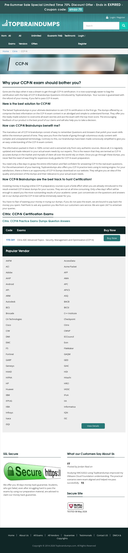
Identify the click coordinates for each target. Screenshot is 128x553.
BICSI (66, 307)
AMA (66, 278)
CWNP (67, 331)
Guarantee (52, 36)
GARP (8, 360)
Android (10, 284)
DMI (8, 337)
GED (66, 360)
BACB (66, 302)
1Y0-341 (10, 239)
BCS (8, 307)
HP (7, 383)
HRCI (66, 383)
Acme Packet (70, 267)
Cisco (8, 325)
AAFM (9, 261)
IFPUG (9, 401)
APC (66, 284)
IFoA (66, 395)
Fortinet (10, 354)
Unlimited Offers (36, 40)
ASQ (66, 296)
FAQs (60, 36)
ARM (8, 296)
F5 (7, 348)
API (7, 290)
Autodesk (10, 302)
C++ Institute (70, 313)
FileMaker (69, 348)
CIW (8, 331)
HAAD (9, 372)
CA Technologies (14, 319)
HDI (66, 372)
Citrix (15, 51)
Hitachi (67, 378)
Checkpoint (69, 319)
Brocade (10, 313)
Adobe (9, 272)
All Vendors (23, 40)
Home (4, 36)
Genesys (10, 366)
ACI (7, 267)
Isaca (8, 418)
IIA (65, 401)
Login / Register (117, 17)
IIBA (8, 407)
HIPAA (9, 378)
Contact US (102, 535)
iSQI (8, 424)
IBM (8, 395)
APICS (67, 290)
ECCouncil (69, 337)
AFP (66, 272)
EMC (8, 342)
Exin (66, 342)
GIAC (66, 366)
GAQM (67, 354)
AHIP (8, 278)
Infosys (9, 413)
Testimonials (70, 36)
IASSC (67, 389)
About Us (23, 535)
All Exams (11, 40)
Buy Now (112, 238)
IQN (66, 413)
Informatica (70, 407)
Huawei (9, 389)
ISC (65, 418)
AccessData (69, 261)
